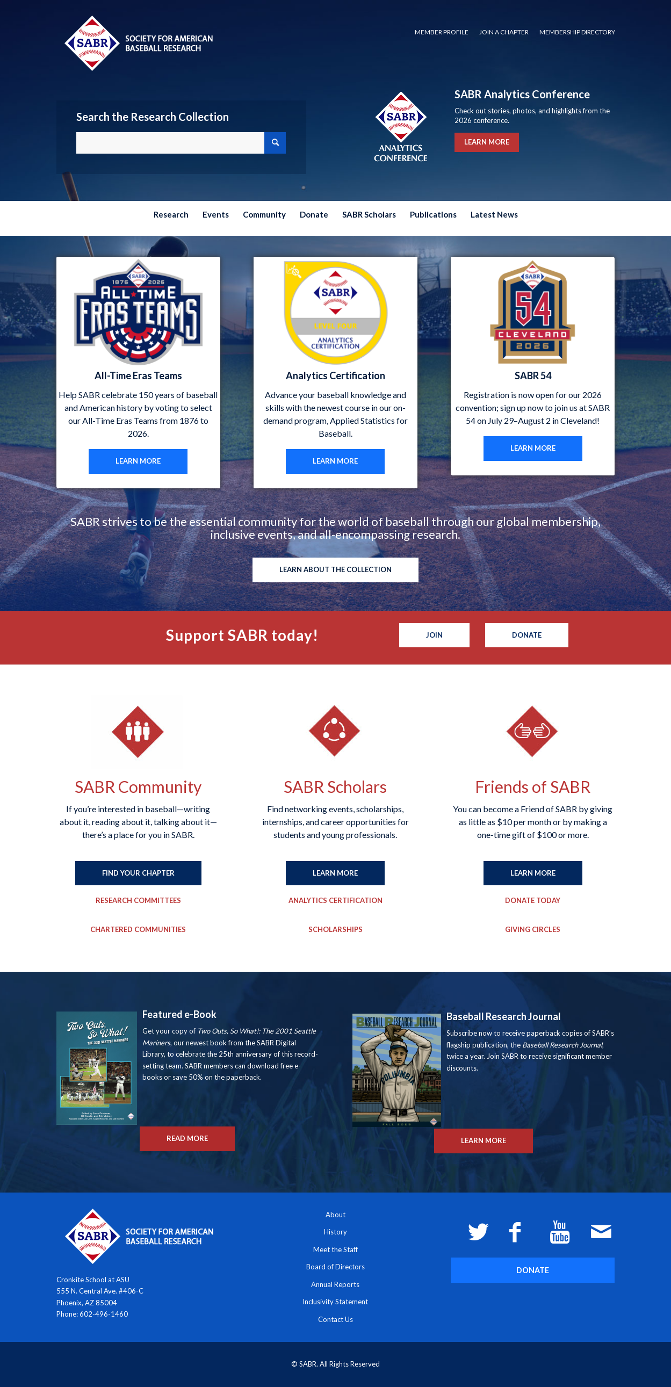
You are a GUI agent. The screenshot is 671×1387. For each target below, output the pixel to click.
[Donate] (526, 635)
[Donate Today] (532, 900)
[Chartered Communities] (138, 930)
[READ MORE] (187, 1138)
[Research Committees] (138, 900)
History (335, 1231)
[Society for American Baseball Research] (137, 42)
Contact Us (335, 1319)
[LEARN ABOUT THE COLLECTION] (335, 570)
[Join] (434, 635)
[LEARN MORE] (138, 461)
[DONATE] (533, 1270)
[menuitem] (441, 32)
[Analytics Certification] (335, 900)
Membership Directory (577, 32)
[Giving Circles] (532, 930)
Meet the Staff (335, 1249)
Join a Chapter (504, 32)
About (335, 1214)
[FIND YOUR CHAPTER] (138, 873)
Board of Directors (335, 1266)
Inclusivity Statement (335, 1301)
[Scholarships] (335, 930)
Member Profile (441, 32)
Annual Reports (335, 1284)
